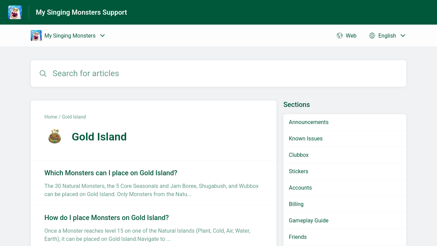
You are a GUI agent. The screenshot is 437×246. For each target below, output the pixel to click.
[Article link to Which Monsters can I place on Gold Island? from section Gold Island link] (153, 183)
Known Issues (306, 138)
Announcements (309, 122)
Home (50, 117)
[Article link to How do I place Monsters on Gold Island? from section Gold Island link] (153, 228)
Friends (298, 237)
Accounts (300, 187)
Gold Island (74, 117)
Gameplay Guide (308, 220)
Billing (296, 204)
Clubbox (299, 155)
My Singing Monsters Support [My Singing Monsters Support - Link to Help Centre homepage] (81, 12)
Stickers (298, 171)
